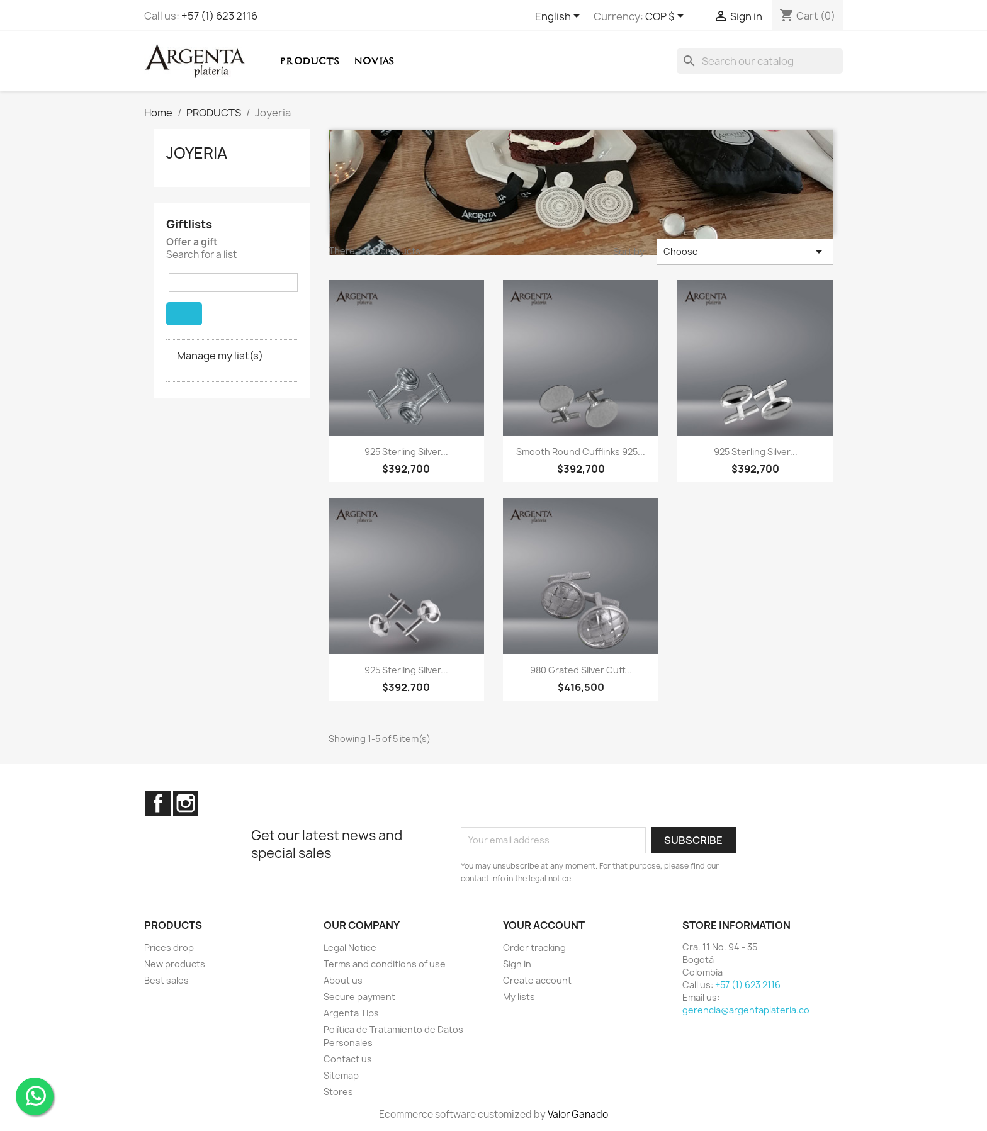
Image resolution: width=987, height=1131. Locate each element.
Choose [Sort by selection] (744, 251)
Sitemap (341, 1075)
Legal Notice (350, 948)
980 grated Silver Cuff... (581, 670)
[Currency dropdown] (666, 17)
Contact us (348, 1059)
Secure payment (359, 997)
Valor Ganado (578, 1114)
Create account (537, 980)
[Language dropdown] (559, 17)
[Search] (760, 61)
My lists (519, 997)
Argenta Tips (351, 1013)
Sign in (517, 964)
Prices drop (169, 948)
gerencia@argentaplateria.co (745, 1010)
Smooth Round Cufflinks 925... (580, 452)
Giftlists (189, 224)
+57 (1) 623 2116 (219, 16)
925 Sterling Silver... (406, 452)
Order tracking (534, 948)
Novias (374, 60)
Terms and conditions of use (385, 964)
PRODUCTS (309, 60)
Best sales (166, 980)
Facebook (158, 803)
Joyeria (196, 153)
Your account (544, 925)
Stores (338, 1092)
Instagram (185, 803)
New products (174, 964)
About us (343, 980)
